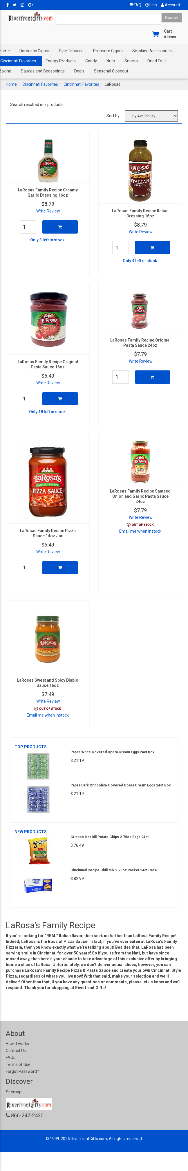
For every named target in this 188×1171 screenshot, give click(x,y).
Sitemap (13, 1092)
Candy (91, 61)
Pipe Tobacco (71, 51)
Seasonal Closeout (111, 71)
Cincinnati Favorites (40, 84)
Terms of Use (18, 1064)
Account (170, 5)
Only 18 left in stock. (48, 411)
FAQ (135, 5)
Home (11, 84)
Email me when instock (140, 531)
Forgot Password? (22, 1071)
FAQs (10, 1057)
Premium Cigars (108, 51)
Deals (79, 71)
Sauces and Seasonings (43, 71)
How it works (17, 1043)
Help (151, 5)
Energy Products (61, 61)
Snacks (131, 61)
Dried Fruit (156, 61)
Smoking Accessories (152, 51)
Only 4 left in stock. (140, 260)
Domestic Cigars (34, 51)
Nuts (110, 61)
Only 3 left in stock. (48, 240)
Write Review (48, 211)
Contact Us (16, 1050)
